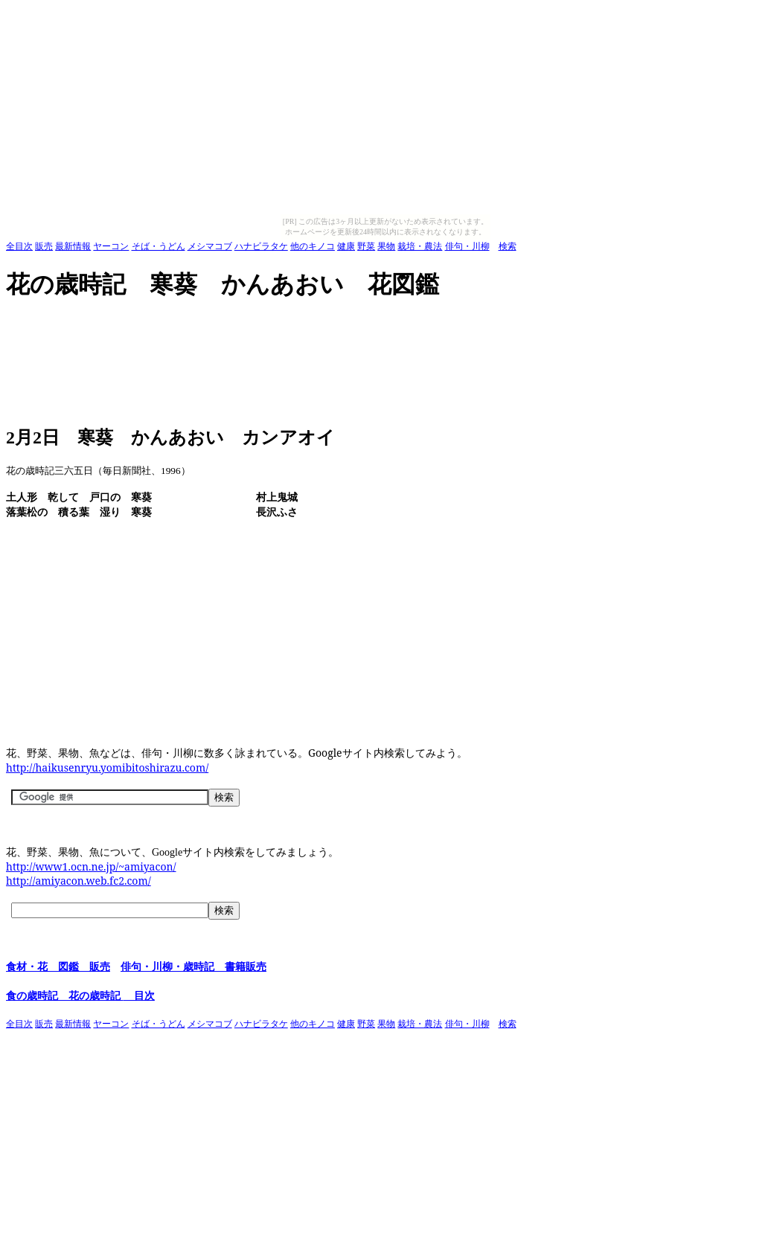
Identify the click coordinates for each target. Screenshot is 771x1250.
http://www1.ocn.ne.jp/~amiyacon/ (91, 866)
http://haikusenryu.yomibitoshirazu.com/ (107, 767)
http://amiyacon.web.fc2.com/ (78, 881)
